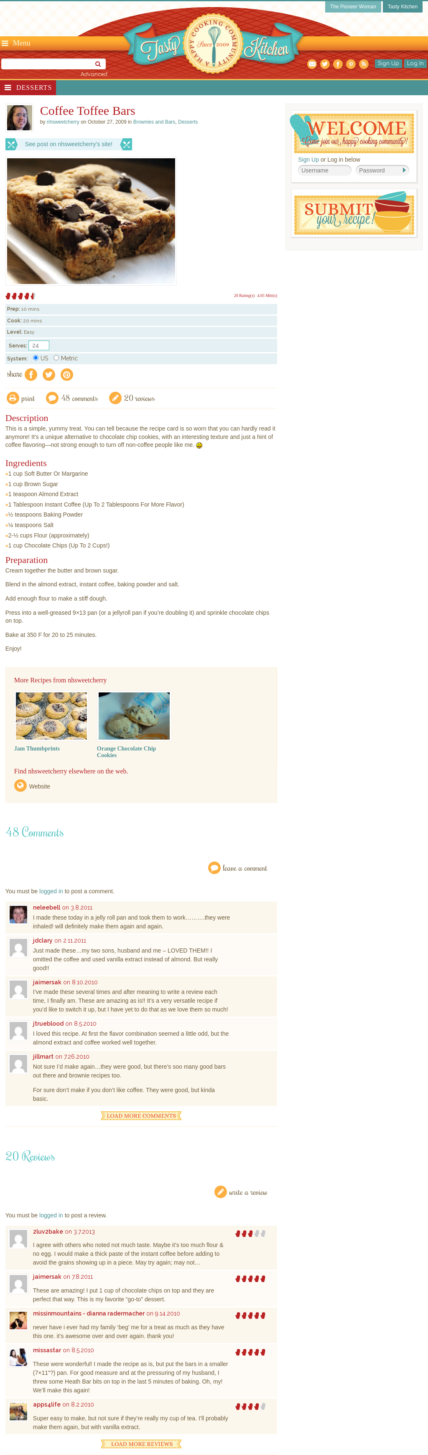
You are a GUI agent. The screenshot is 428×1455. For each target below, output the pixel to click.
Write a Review (248, 1191)
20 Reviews (139, 397)
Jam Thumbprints (37, 748)
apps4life (47, 1404)
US (40, 358)
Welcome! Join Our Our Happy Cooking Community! (352, 133)
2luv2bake (48, 1231)
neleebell (46, 907)
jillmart (43, 1056)
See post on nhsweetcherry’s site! (68, 144)
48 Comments (79, 397)
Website (39, 786)
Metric (66, 358)
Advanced (94, 74)
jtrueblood (48, 1023)
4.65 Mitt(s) (267, 295)
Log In (415, 63)
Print (28, 397)
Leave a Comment (245, 867)
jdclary (43, 940)
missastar (47, 1350)
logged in (51, 891)
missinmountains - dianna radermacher (89, 1313)
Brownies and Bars (154, 122)
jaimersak (47, 982)
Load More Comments (141, 1115)
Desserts (34, 87)
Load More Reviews (141, 1444)
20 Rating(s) (244, 295)
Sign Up (388, 63)
